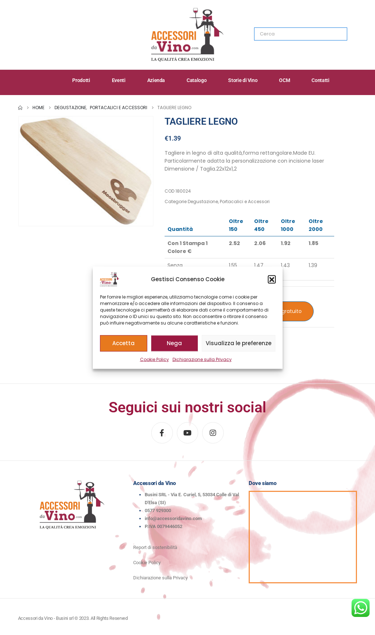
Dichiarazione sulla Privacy (202, 359)
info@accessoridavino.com (173, 518)
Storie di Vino (242, 80)
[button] (271, 279)
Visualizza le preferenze (238, 343)
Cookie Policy (154, 359)
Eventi (119, 80)
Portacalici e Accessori (245, 201)
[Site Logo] (187, 34)
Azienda (156, 80)
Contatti (320, 80)
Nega (174, 343)
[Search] (337, 34)
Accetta (123, 343)
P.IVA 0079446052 (163, 526)
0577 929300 (158, 510)
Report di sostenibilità (155, 547)
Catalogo (196, 80)
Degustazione (203, 201)
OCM (284, 80)
